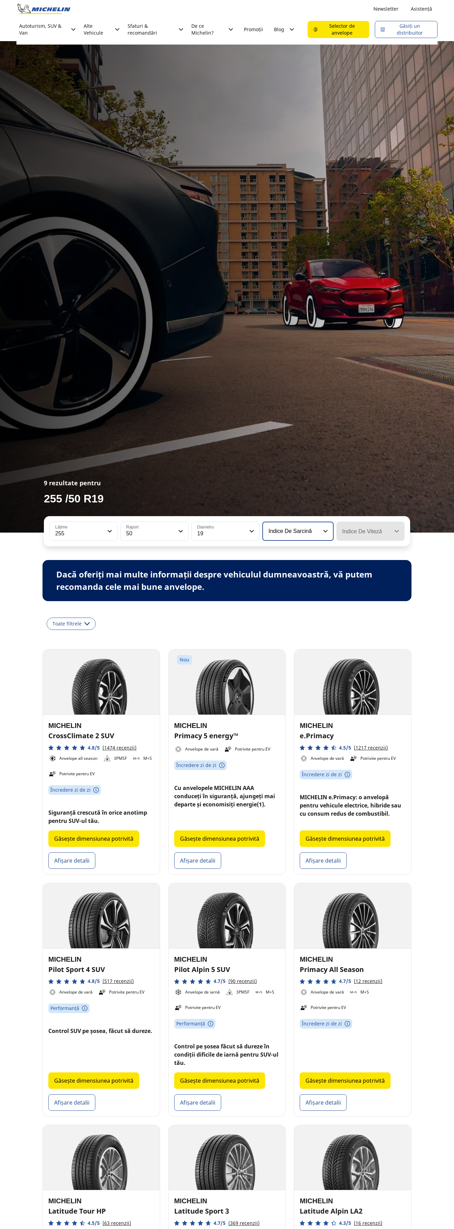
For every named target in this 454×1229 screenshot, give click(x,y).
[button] (109, 531)
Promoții (253, 29)
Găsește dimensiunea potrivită (93, 838)
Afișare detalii (71, 860)
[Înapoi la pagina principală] (43, 9)
